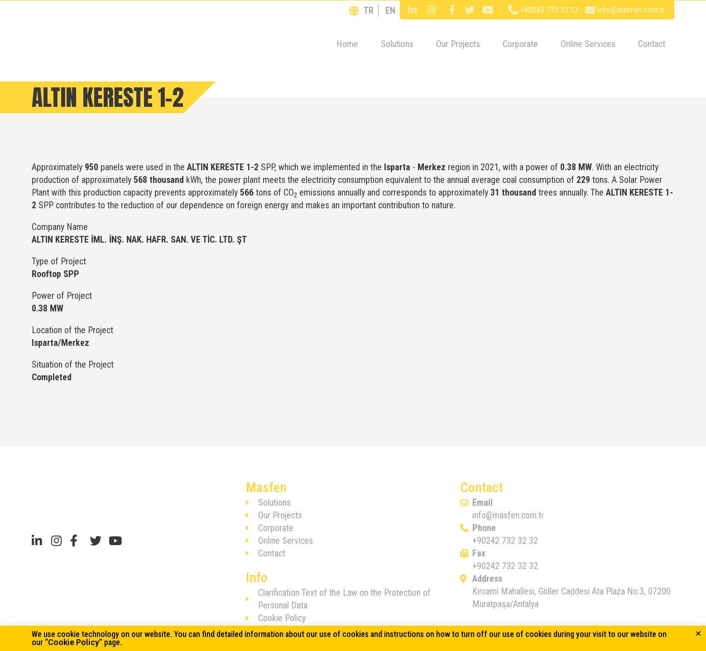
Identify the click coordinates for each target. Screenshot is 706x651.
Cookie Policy (73, 642)
